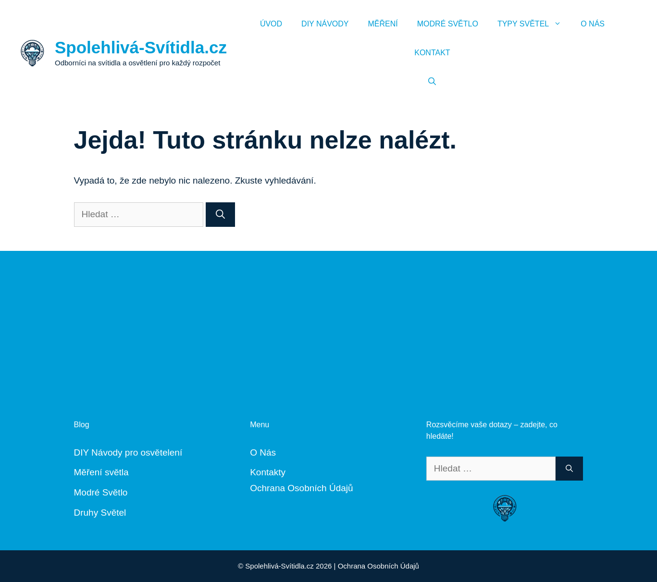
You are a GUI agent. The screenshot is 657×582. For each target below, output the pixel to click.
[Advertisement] (328, 318)
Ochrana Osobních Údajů (301, 488)
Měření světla (101, 472)
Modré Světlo (447, 24)
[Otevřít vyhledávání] (432, 81)
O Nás (593, 24)
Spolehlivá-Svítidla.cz (141, 47)
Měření (383, 24)
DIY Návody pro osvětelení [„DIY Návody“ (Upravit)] (128, 452)
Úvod (271, 24)
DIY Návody (324, 24)
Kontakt (432, 53)
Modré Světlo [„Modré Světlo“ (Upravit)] (101, 492)
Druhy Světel (100, 513)
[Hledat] (220, 214)
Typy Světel (534, 24)
